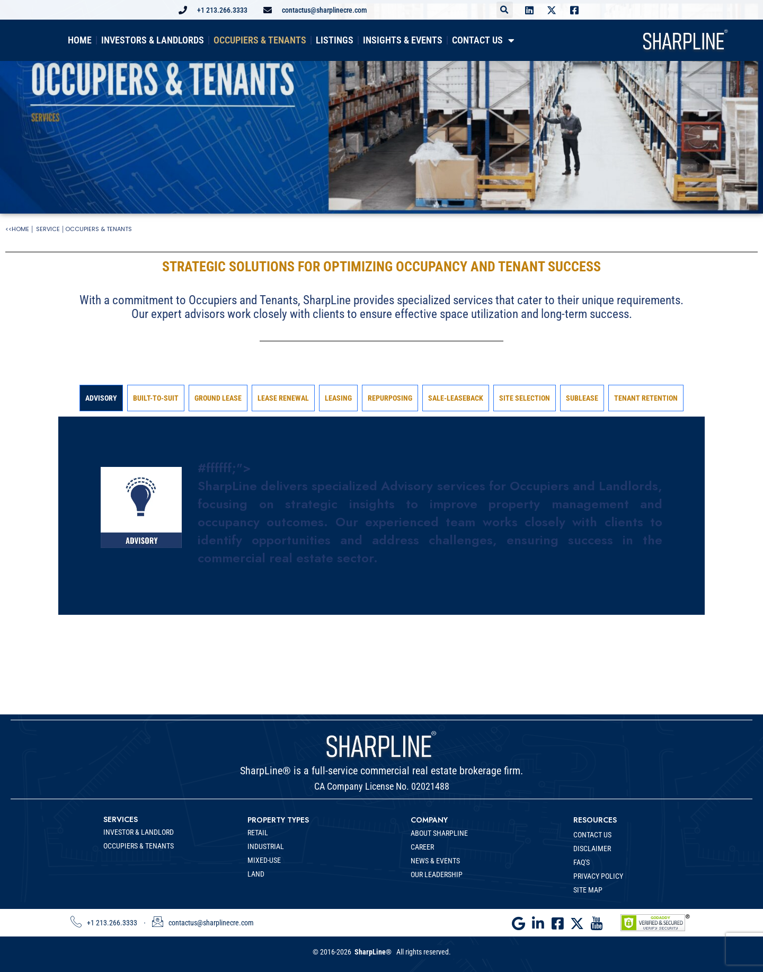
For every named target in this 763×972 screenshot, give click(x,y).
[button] (504, 10)
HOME (80, 40)
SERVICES (120, 819)
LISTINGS (334, 40)
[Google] (521, 918)
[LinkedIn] (540, 918)
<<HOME (17, 229)
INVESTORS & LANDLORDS (152, 40)
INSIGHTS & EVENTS (402, 40)
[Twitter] (578, 918)
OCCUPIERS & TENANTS (260, 40)
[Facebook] (559, 918)
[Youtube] (597, 918)
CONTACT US (483, 40)
